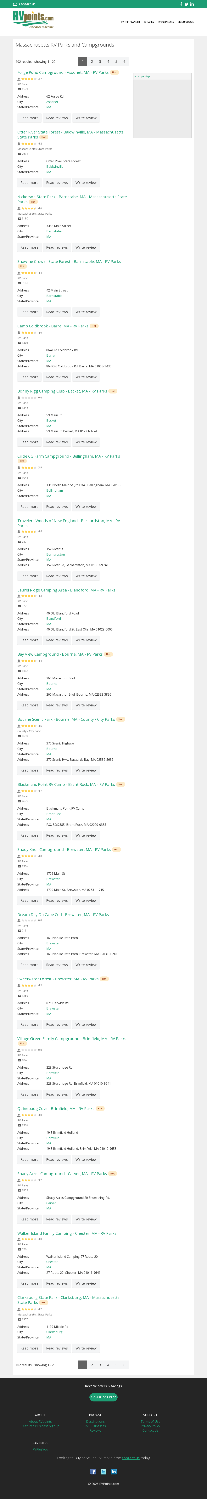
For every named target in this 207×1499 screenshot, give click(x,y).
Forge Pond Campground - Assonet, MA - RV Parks (63, 72)
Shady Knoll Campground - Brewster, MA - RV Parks (64, 849)
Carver (51, 1203)
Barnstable (54, 296)
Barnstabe (54, 231)
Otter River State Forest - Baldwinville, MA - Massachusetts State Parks (70, 134)
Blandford (53, 618)
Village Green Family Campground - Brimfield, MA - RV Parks (71, 1038)
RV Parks (149, 22)
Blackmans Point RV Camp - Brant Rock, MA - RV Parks (66, 784)
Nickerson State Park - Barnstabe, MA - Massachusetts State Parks (72, 199)
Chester (52, 1262)
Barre (50, 355)
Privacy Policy (150, 1426)
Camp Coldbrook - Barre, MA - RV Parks (52, 326)
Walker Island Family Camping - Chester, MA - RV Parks (66, 1233)
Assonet (52, 102)
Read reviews (57, 118)
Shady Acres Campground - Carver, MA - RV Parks (62, 1173)
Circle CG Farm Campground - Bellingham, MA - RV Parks (68, 456)
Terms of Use (150, 1421)
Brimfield (52, 1073)
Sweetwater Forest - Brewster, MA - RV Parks (58, 978)
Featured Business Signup (40, 1426)
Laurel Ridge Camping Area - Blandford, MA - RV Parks (66, 590)
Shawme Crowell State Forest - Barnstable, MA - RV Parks (69, 261)
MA (48, 107)
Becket (51, 420)
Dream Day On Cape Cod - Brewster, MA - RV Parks (63, 914)
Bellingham (54, 490)
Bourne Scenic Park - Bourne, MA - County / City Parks (66, 719)
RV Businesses (166, 22)
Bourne (51, 684)
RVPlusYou (40, 1449)
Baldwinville (54, 166)
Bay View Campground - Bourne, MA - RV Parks (60, 654)
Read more (29, 118)
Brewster (53, 879)
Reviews (95, 1430)
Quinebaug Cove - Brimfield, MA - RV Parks (55, 1108)
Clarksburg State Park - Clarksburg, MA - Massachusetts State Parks (68, 1300)
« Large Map (142, 76)
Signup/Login (186, 22)
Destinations (95, 1421)
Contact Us (27, 4)
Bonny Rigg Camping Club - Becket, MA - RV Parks (62, 391)
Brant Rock (54, 814)
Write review (86, 118)
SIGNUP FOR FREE (103, 1397)
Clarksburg (54, 1332)
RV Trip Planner (130, 22)
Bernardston (55, 554)
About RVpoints (40, 1421)
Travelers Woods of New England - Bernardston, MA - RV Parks (68, 523)
